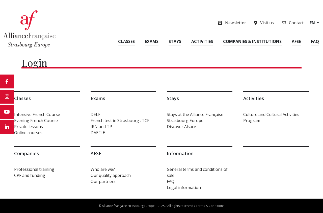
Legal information (184, 187)
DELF (95, 114)
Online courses (28, 132)
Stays (175, 41)
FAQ (315, 41)
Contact (293, 23)
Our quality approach (111, 175)
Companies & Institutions (252, 41)
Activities (202, 41)
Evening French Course (36, 120)
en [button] (313, 23)
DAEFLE (98, 132)
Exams (151, 41)
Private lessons (28, 126)
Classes (126, 41)
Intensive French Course (37, 114)
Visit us (264, 23)
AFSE (296, 41)
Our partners (103, 181)
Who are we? (103, 169)
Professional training (34, 169)
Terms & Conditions (210, 206)
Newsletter (232, 23)
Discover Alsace (181, 126)
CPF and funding (29, 175)
